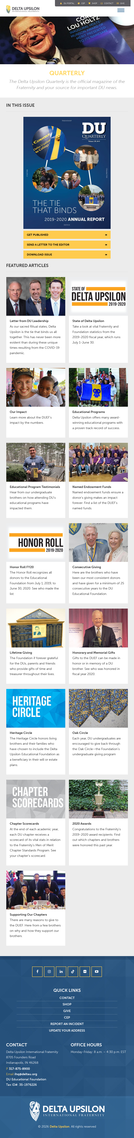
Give (122, 3)
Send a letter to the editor (48, 244)
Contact (108, 3)
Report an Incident (67, 1024)
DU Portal (69, 3)
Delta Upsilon (59, 1126)
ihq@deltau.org (25, 1074)
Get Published (37, 234)
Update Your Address (67, 1030)
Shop (94, 3)
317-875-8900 (19, 1069)
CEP (67, 1017)
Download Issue (39, 254)
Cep (83, 3)
